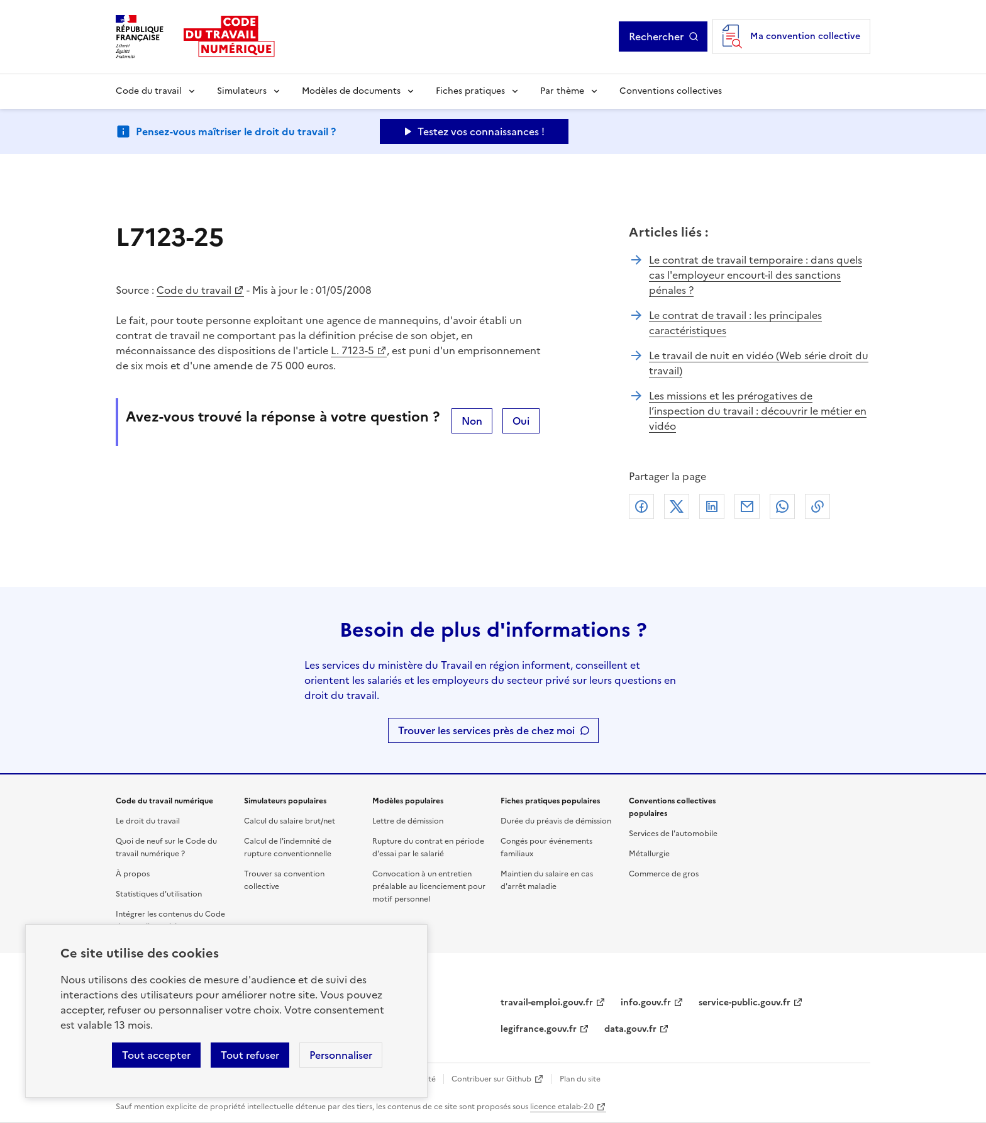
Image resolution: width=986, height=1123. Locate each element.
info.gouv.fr (646, 1002)
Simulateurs (242, 91)
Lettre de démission (407, 821)
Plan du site (580, 1079)
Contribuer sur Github (491, 1079)
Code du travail (149, 91)
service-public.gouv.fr (744, 1002)
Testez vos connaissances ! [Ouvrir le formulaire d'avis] (481, 131)
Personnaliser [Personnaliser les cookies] (340, 1055)
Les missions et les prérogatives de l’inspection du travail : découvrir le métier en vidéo (758, 410)
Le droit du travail (148, 821)
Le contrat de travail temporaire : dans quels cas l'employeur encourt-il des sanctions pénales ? (755, 275)
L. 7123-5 (352, 350)
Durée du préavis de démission (556, 821)
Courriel (747, 506)
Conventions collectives (670, 91)
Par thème (562, 91)
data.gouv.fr (630, 1029)
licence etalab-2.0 (562, 1106)
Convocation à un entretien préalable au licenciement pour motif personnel (428, 886)
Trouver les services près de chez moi (486, 730)
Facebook (641, 506)
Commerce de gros (664, 874)
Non (472, 420)
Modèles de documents (351, 91)
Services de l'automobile (673, 833)
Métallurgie (649, 853)
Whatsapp (782, 506)
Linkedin (711, 506)
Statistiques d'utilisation (159, 894)
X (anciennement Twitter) (676, 506)
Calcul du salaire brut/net (289, 821)
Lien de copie (817, 506)
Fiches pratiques (470, 91)
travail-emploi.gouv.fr (547, 1002)
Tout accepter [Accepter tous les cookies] (156, 1055)
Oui (520, 420)
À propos (133, 874)
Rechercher (663, 36)
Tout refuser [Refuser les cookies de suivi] (250, 1055)
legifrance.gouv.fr (539, 1029)
